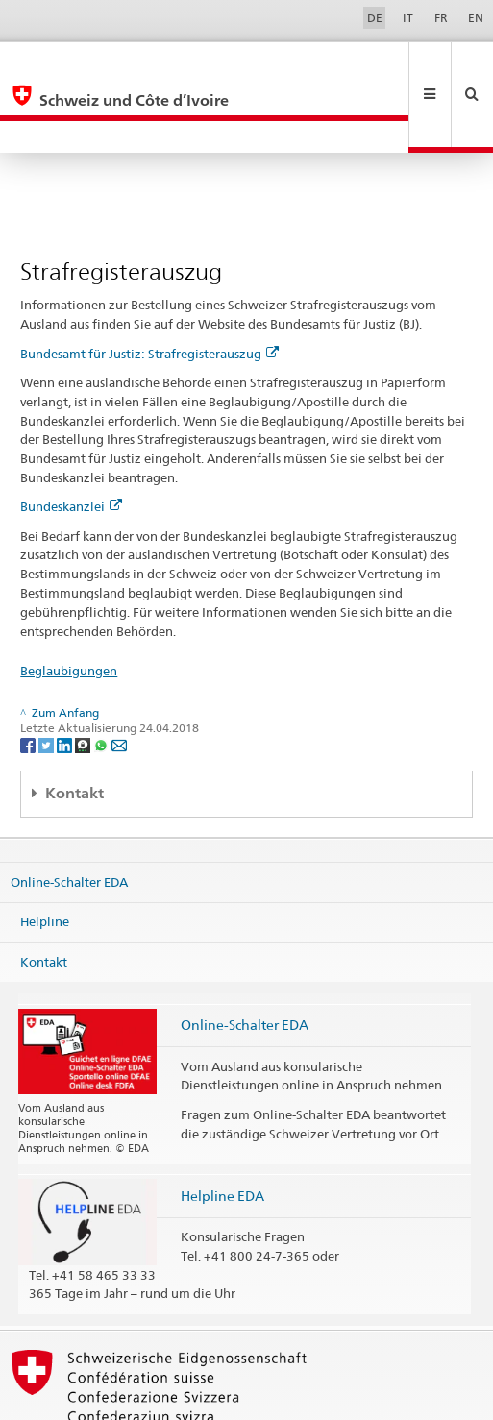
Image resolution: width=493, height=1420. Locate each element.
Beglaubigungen (68, 606)
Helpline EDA (222, 1131)
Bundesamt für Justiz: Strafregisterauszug (149, 289)
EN (475, 18)
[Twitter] (47, 680)
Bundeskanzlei (71, 442)
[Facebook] (29, 680)
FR (441, 18)
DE (374, 18)
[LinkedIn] (66, 680)
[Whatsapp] (102, 680)
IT (408, 18)
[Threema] (84, 680)
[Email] (119, 680)
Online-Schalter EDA (69, 816)
